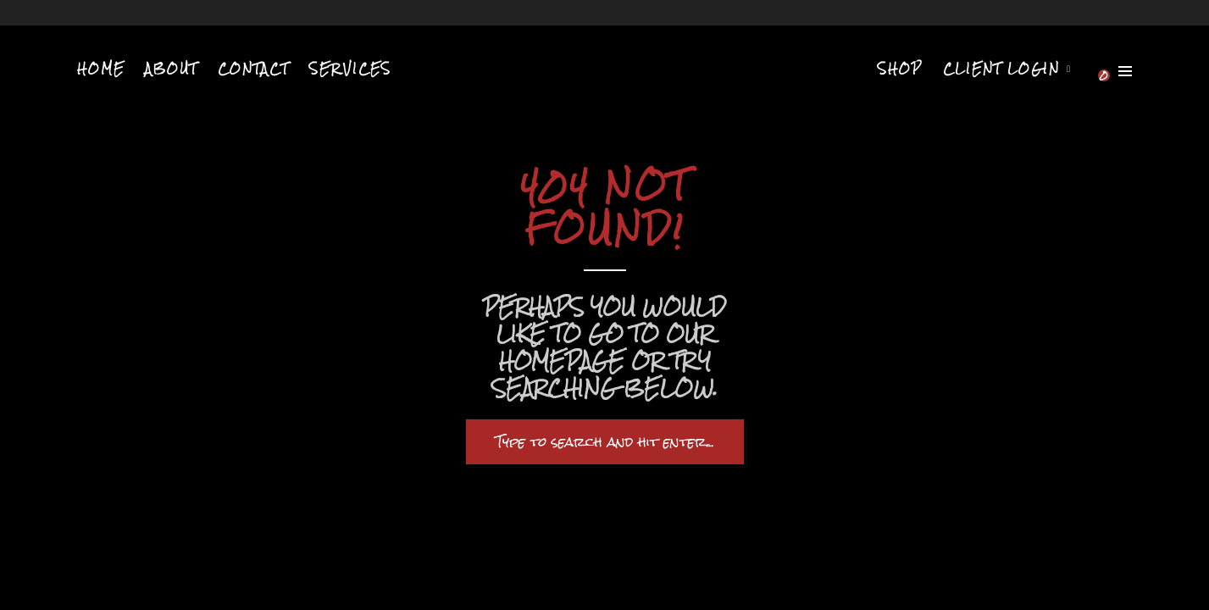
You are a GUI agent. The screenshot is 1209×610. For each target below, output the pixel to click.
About (171, 68)
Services (350, 68)
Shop (900, 68)
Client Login (1001, 68)
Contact (253, 68)
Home (101, 68)
